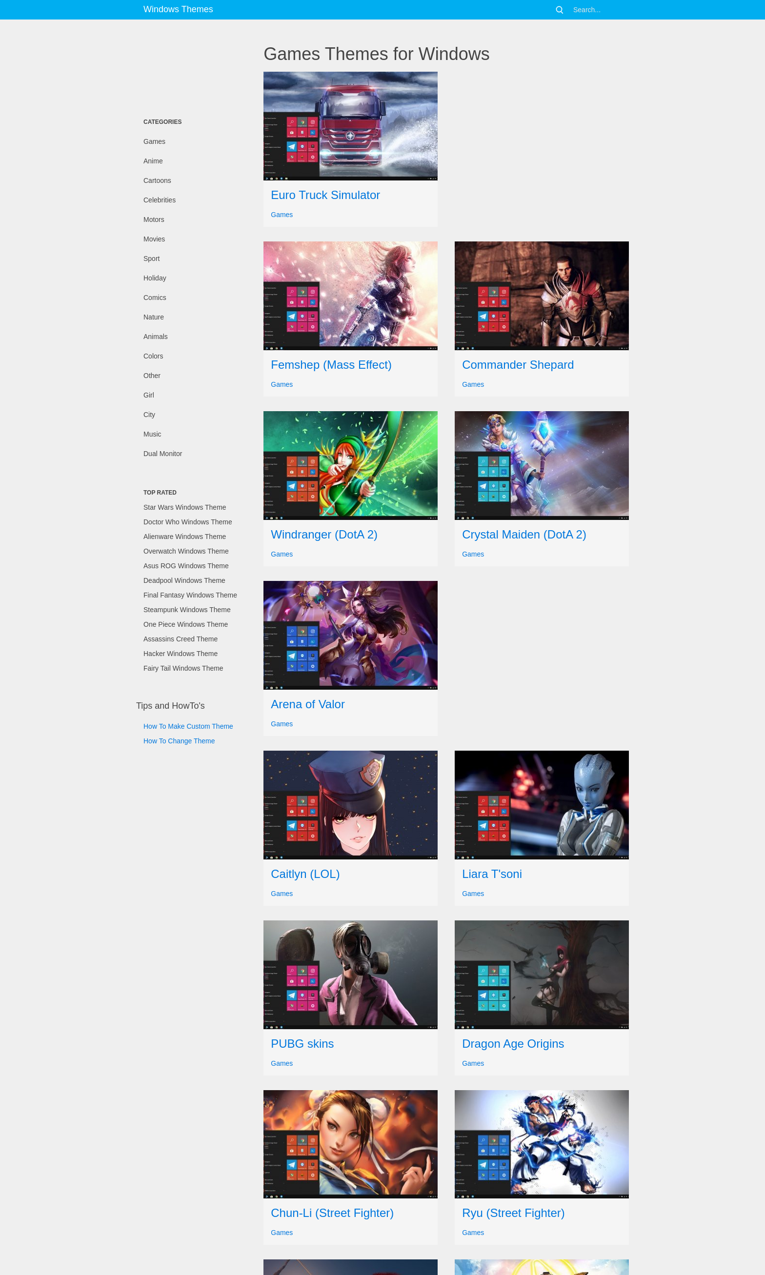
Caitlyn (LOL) (305, 873)
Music (152, 434)
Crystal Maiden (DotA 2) (524, 534)
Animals (155, 336)
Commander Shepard (518, 364)
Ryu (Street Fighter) (513, 1212)
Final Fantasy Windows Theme (190, 595)
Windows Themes (178, 9)
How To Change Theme (179, 741)
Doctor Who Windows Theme (187, 522)
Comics (154, 297)
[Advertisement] (185, 66)
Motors (153, 219)
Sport (151, 258)
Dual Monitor (162, 454)
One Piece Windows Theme (185, 624)
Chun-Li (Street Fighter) (332, 1212)
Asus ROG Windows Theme (186, 566)
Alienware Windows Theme (184, 536)
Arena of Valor (308, 704)
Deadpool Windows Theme (184, 580)
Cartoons (157, 180)
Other (152, 375)
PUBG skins (302, 1043)
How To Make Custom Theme (188, 726)
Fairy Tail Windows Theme (183, 668)
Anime (153, 161)
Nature (153, 317)
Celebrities (159, 200)
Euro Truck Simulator (325, 194)
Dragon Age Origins (513, 1043)
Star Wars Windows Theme (184, 507)
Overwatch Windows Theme (186, 551)
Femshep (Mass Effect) (331, 364)
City (149, 414)
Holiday (154, 278)
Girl (148, 395)
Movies (154, 239)
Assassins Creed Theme (180, 639)
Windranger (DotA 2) (324, 534)
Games (154, 141)
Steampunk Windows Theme (187, 610)
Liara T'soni (492, 873)
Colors (153, 356)
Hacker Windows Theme (180, 653)
